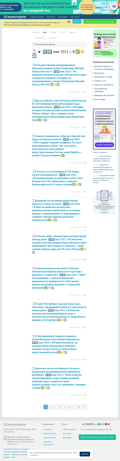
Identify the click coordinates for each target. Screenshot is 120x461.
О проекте (48, 429)
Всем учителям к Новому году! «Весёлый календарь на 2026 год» (102, 158)
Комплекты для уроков (103, 84)
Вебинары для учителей (104, 95)
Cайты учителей (36, 17)
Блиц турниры (99, 99)
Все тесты (75, 17)
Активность (40, 37)
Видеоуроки (99, 73)
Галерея (72, 32)
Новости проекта (100, 152)
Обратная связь (50, 433)
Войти (76, 21)
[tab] (59, 44)
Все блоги (51, 17)
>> (84, 407)
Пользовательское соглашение (16, 449)
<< (40, 407)
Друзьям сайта (50, 437)
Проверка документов (49, 443)
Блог (45, 32)
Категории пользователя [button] (45, 44)
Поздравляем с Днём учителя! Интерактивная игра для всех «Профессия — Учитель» (104, 179)
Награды (53, 37)
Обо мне (35, 32)
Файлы (53, 32)
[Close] (63, 22)
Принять (85, 454)
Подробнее (34, 455)
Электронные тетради (103, 77)
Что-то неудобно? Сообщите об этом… (97, 429)
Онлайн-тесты (100, 81)
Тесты (62, 32)
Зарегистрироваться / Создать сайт (100, 21)
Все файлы (63, 17)
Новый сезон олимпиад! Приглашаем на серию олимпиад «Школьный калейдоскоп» (103, 168)
